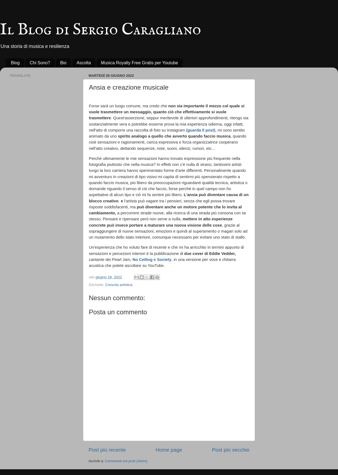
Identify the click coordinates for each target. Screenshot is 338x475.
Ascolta (84, 62)
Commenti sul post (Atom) (126, 461)
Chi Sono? (40, 62)
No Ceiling (142, 259)
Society (164, 259)
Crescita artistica (118, 285)
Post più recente (107, 450)
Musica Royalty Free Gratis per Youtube (139, 62)
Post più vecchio (230, 450)
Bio (63, 62)
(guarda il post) (200, 130)
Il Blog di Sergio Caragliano (100, 30)
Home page (169, 450)
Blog (15, 62)
